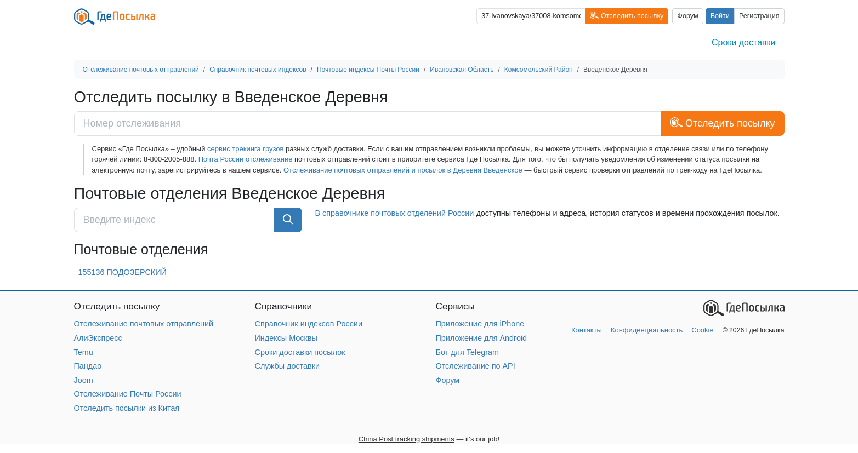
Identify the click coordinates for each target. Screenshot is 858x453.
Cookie (702, 330)
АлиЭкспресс (98, 338)
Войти (720, 16)
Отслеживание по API (475, 366)
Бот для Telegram (467, 352)
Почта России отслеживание (245, 159)
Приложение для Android (481, 338)
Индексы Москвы (286, 338)
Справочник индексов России (308, 323)
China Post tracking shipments (406, 439)
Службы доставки (287, 366)
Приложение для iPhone (480, 323)
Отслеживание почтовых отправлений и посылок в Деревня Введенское (402, 170)
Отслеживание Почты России (127, 393)
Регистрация (759, 16)
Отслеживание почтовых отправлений (144, 323)
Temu (83, 352)
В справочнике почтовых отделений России (394, 213)
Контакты (586, 330)
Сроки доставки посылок (300, 352)
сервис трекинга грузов (245, 149)
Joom (83, 380)
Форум (687, 16)
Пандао (88, 366)
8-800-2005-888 (169, 159)
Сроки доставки (743, 42)
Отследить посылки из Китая (127, 408)
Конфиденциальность (647, 330)
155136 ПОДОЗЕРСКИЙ (122, 272)
